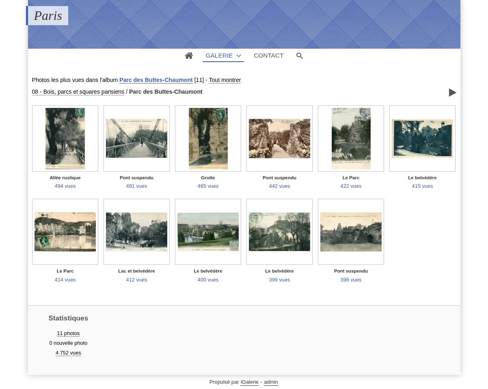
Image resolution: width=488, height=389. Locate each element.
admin (271, 382)
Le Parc (351, 177)
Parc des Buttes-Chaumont (156, 80)
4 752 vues (68, 353)
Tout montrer (225, 80)
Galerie (219, 55)
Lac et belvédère (136, 271)
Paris (48, 15)
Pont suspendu (136, 177)
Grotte (208, 177)
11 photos (68, 333)
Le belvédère (422, 177)
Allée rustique (65, 177)
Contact (268, 55)
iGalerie (250, 382)
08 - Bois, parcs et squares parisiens (78, 91)
